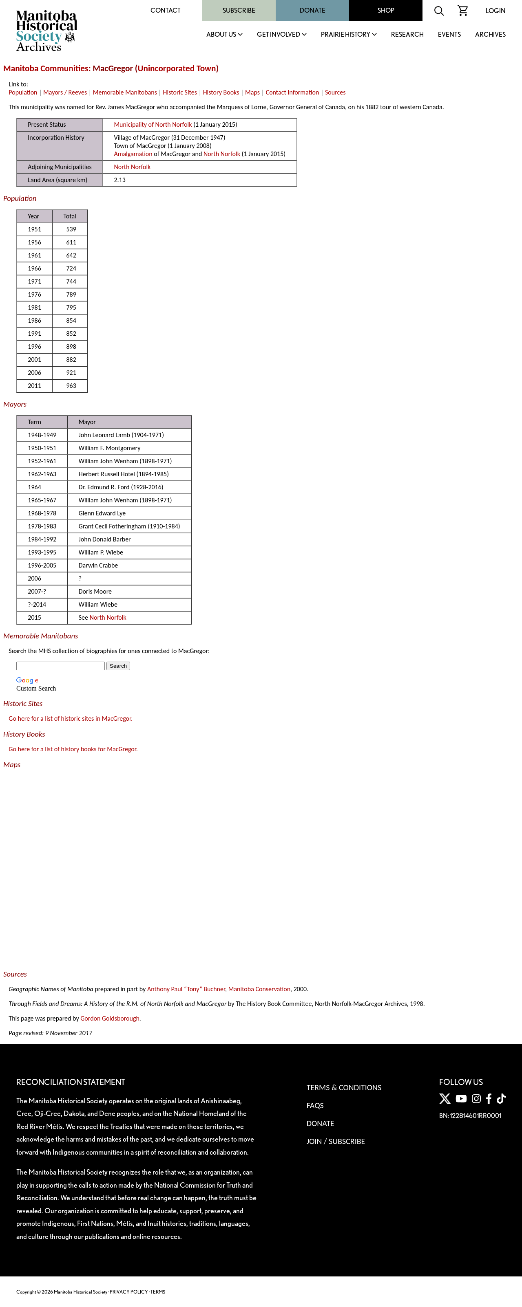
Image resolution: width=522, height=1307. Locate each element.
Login (496, 11)
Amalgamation (133, 154)
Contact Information (292, 92)
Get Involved (278, 34)
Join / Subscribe (336, 1141)
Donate (312, 10)
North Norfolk (221, 154)
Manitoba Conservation (259, 989)
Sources (335, 92)
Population (23, 92)
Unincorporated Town (177, 68)
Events (449, 34)
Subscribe (239, 10)
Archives (490, 34)
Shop (386, 10)
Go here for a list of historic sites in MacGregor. (71, 718)
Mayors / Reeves (65, 92)
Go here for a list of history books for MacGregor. (73, 749)
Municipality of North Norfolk (153, 124)
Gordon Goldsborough (109, 1018)
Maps (252, 92)
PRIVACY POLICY (129, 1292)
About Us (221, 34)
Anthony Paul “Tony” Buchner (186, 989)
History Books (221, 92)
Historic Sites (180, 92)
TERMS (157, 1292)
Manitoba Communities (45, 68)
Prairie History (345, 34)
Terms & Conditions (344, 1087)
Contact (165, 10)
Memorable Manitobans (125, 92)
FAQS (315, 1105)
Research (407, 34)
